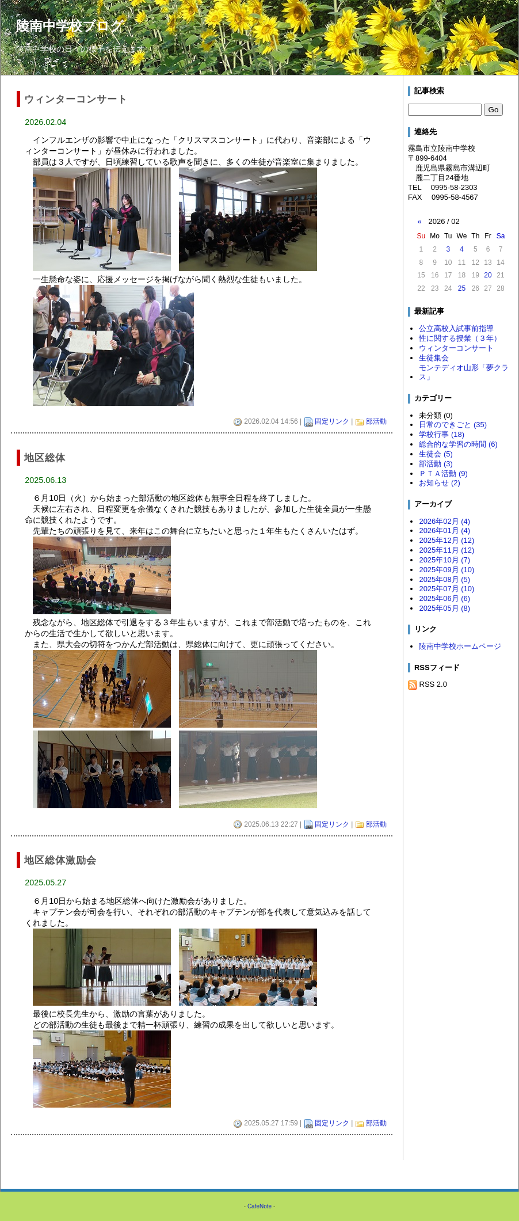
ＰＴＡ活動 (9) (443, 473)
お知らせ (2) (439, 482)
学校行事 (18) (441, 434)
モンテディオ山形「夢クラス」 (464, 372)
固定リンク (332, 421)
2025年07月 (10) (446, 588)
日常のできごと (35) (453, 424)
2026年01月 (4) (444, 530)
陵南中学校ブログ (70, 25)
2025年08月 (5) (444, 579)
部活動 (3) (435, 463)
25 (461, 288)
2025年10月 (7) (444, 560)
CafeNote (259, 1206)
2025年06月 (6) (444, 598)
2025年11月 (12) (446, 550)
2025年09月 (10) (446, 569)
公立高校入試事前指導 (456, 328)
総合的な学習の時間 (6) (458, 444)
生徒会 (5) (435, 454)
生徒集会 (434, 357)
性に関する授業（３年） (460, 338)
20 (487, 275)
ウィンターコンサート (456, 348)
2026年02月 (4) (444, 521)
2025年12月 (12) (446, 540)
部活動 (376, 421)
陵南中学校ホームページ (460, 646)
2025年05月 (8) (444, 608)
